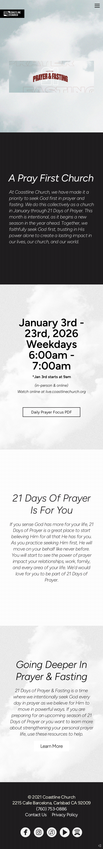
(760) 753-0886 (51, 809)
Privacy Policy (65, 814)
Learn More (51, 746)
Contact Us (37, 814)
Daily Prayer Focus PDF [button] (51, 412)
